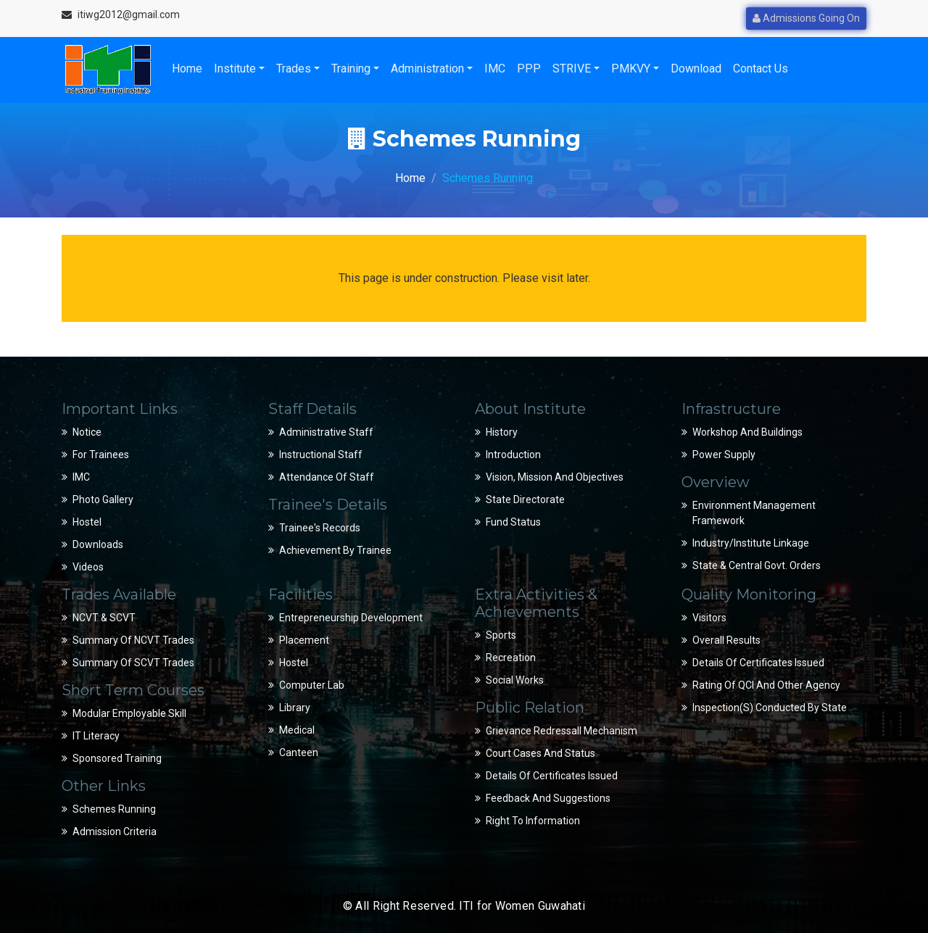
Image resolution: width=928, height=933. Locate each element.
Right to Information (533, 820)
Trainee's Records (319, 528)
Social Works (515, 680)
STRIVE (571, 68)
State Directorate (525, 499)
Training (350, 68)
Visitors (709, 617)
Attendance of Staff (326, 477)
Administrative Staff (326, 432)
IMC (494, 68)
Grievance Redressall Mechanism (561, 731)
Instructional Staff (320, 454)
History (502, 432)
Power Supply (723, 454)
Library (294, 707)
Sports (501, 635)
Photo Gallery (102, 499)
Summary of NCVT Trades (133, 640)
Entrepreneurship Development (351, 617)
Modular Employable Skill (129, 713)
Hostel (87, 522)
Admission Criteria (114, 831)
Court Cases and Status (540, 753)
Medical (297, 730)
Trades (293, 68)
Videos (88, 567)
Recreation (511, 657)
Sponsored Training (117, 758)
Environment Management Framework (754, 512)
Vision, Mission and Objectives (555, 477)
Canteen (298, 752)
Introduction (513, 454)
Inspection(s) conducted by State (769, 707)
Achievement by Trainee (335, 550)
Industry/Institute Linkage (750, 543)
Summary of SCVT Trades (133, 662)
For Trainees (100, 454)
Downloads (97, 544)
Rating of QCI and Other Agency (766, 685)
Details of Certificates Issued (552, 775)
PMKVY (630, 68)
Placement (304, 640)
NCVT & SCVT (104, 617)
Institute (235, 68)
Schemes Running (114, 809)
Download (696, 68)
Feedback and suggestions (548, 798)
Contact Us (760, 68)
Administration (427, 68)
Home (187, 68)
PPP (529, 68)
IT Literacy (96, 736)
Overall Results (726, 640)
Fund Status (513, 522)
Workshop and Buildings (747, 432)
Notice (87, 432)
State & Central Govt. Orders (756, 565)
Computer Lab (311, 685)
